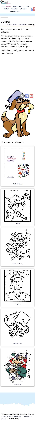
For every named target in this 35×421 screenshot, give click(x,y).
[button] (27, 96)
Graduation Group (17, 264)
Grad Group (17, 384)
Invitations (17, 6)
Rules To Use (6, 416)
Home (9, 24)
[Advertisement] (16, 74)
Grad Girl (17, 223)
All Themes (6, 6)
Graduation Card (17, 184)
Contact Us (27, 416)
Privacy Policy (17, 416)
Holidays (14, 9)
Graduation (22, 24)
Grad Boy (17, 304)
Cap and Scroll (17, 343)
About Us (3, 419)
